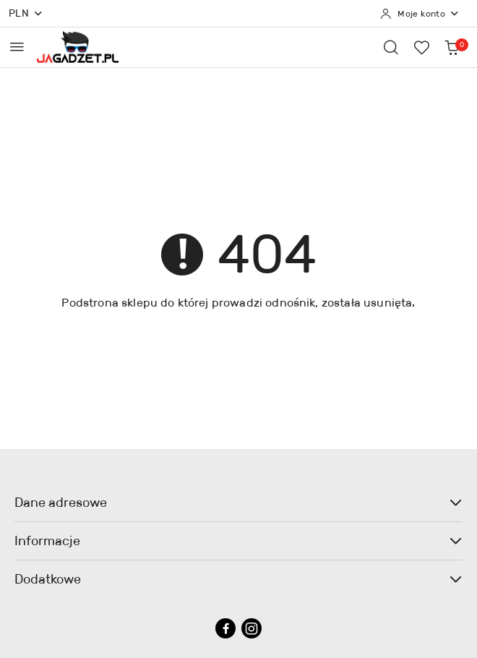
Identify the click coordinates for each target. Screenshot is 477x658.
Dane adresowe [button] (238, 502)
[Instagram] (251, 628)
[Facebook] (225, 628)
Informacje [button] (238, 541)
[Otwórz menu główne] (17, 46)
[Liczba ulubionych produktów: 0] (421, 47)
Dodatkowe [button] (238, 579)
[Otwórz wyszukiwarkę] (391, 47)
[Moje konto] (420, 13)
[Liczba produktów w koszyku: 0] (452, 47)
